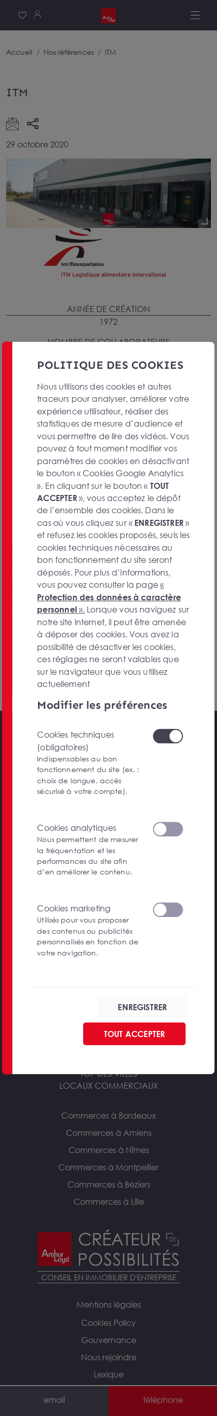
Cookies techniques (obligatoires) (88, 763)
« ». (109, 597)
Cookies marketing (88, 930)
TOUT (134, 1034)
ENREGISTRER (142, 1007)
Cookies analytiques (88, 850)
